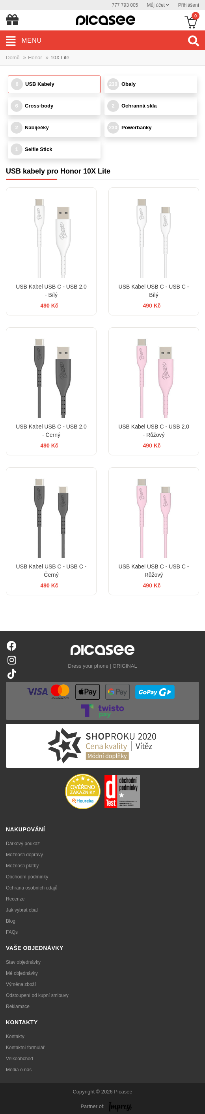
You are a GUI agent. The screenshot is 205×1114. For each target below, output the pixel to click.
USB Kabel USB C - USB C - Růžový (154, 570)
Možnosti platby (22, 866)
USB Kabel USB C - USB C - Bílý (154, 290)
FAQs (12, 932)
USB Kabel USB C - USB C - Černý (51, 570)
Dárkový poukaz (23, 843)
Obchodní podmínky (27, 877)
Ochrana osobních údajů (32, 888)
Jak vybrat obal (22, 910)
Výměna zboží (21, 984)
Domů (13, 57)
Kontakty (15, 1036)
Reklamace (18, 1006)
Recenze (15, 899)
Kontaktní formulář (25, 1047)
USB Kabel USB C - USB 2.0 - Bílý (51, 290)
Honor (35, 57)
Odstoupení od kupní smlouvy (37, 995)
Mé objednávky (22, 973)
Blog (10, 921)
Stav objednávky (23, 962)
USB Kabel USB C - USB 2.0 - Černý (51, 430)
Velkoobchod (19, 1058)
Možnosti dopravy (24, 854)
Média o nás (19, 1069)
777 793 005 (125, 5)
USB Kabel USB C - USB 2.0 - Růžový (153, 430)
